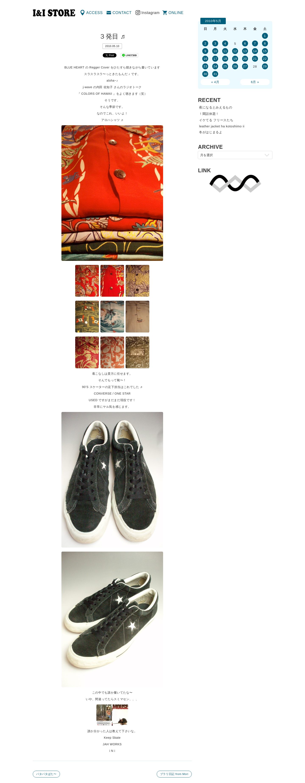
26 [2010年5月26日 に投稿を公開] (235, 66)
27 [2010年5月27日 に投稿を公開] (245, 66)
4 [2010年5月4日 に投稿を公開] (225, 43)
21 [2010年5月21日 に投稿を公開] (255, 58)
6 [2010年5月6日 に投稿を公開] (245, 43)
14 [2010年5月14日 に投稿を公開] (255, 51)
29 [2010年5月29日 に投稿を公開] (265, 66)
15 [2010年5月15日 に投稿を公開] (265, 51)
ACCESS (94, 13)
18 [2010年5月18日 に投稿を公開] (225, 58)
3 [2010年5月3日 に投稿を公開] (215, 43)
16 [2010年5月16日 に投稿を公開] (205, 58)
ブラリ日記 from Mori (174, 774)
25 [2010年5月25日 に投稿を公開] (225, 66)
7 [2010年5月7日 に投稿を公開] (255, 43)
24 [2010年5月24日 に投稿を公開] (215, 66)
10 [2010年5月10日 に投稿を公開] (215, 51)
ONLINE (176, 13)
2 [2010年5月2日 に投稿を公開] (205, 43)
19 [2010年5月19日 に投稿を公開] (235, 58)
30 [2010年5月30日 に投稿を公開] (205, 74)
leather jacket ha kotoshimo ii (221, 126)
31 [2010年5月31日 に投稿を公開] (215, 74)
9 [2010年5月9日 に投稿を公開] (205, 51)
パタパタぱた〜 (46, 774)
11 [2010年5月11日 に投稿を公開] (225, 51)
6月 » (255, 82)
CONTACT (122, 13)
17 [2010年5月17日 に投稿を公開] (215, 58)
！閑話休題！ (209, 113)
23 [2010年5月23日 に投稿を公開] (205, 66)
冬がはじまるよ (210, 132)
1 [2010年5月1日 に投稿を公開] (265, 36)
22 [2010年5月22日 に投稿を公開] (265, 58)
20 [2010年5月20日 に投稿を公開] (245, 58)
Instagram (150, 13)
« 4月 (215, 82)
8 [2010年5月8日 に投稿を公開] (265, 43)
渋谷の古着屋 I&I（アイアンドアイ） (54, 12)
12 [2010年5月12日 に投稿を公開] (235, 51)
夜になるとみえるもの (215, 107)
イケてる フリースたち (216, 120)
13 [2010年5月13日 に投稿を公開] (245, 51)
